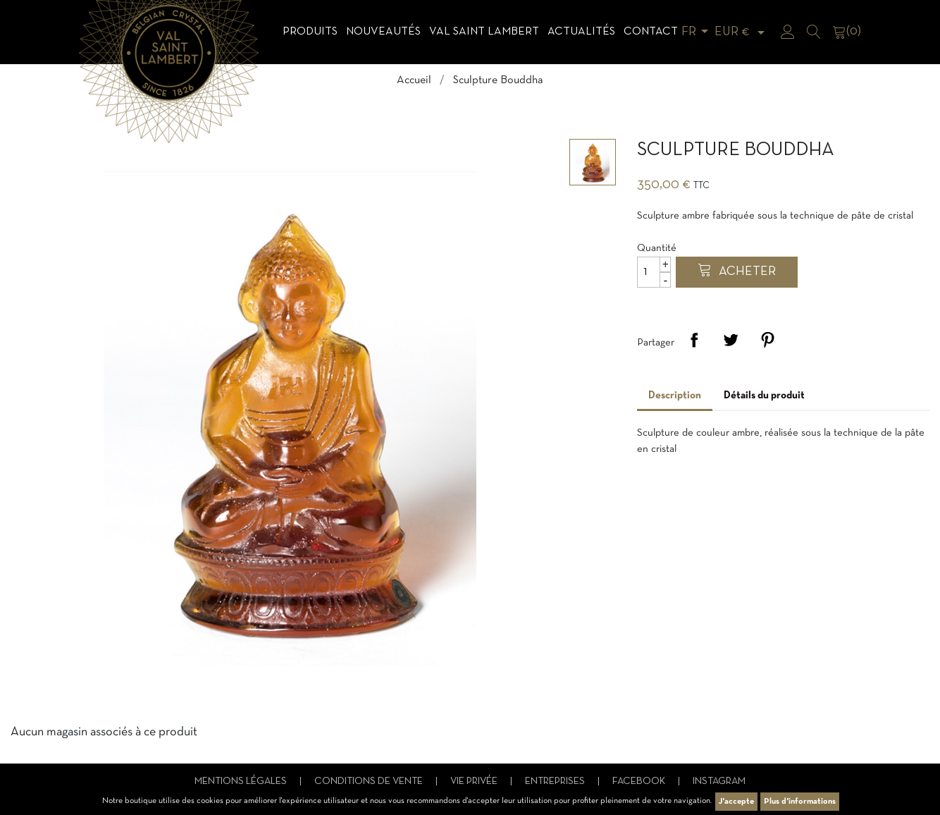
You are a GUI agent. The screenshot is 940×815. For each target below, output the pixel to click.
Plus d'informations (800, 801)
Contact (651, 32)
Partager (694, 340)
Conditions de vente (369, 781)
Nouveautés (383, 32)
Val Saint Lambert (484, 32)
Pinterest (767, 340)
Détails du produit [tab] (764, 395)
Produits (310, 32)
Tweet (731, 340)
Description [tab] (674, 395)
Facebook (639, 781)
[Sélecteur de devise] (742, 32)
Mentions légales (241, 781)
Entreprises (556, 781)
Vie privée (475, 781)
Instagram (719, 781)
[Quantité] (654, 272)
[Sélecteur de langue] (697, 32)
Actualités (581, 32)
